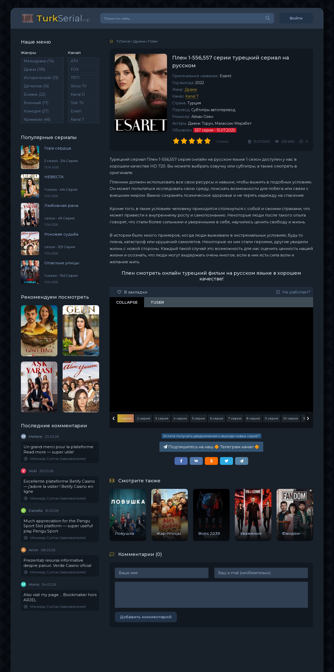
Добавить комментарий (146, 616)
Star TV (77, 102)
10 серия (290, 418)
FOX (75, 69)
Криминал (37, 119)
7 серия (234, 418)
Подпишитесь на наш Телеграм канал (211, 446)
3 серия (161, 418)
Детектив (36, 86)
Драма (34, 69)
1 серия (126, 418)
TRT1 (75, 77)
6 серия (216, 418)
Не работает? (293, 292)
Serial (63, 18)
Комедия (36, 111)
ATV (74, 61)
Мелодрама (39, 61)
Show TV (79, 86)
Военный (36, 102)
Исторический (41, 77)
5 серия (198, 418)
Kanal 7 (77, 119)
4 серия (180, 418)
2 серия (143, 418)
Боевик (34, 94)
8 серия (253, 418)
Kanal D (78, 94)
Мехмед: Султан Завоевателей (55, 458)
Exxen (76, 111)
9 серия (271, 418)
